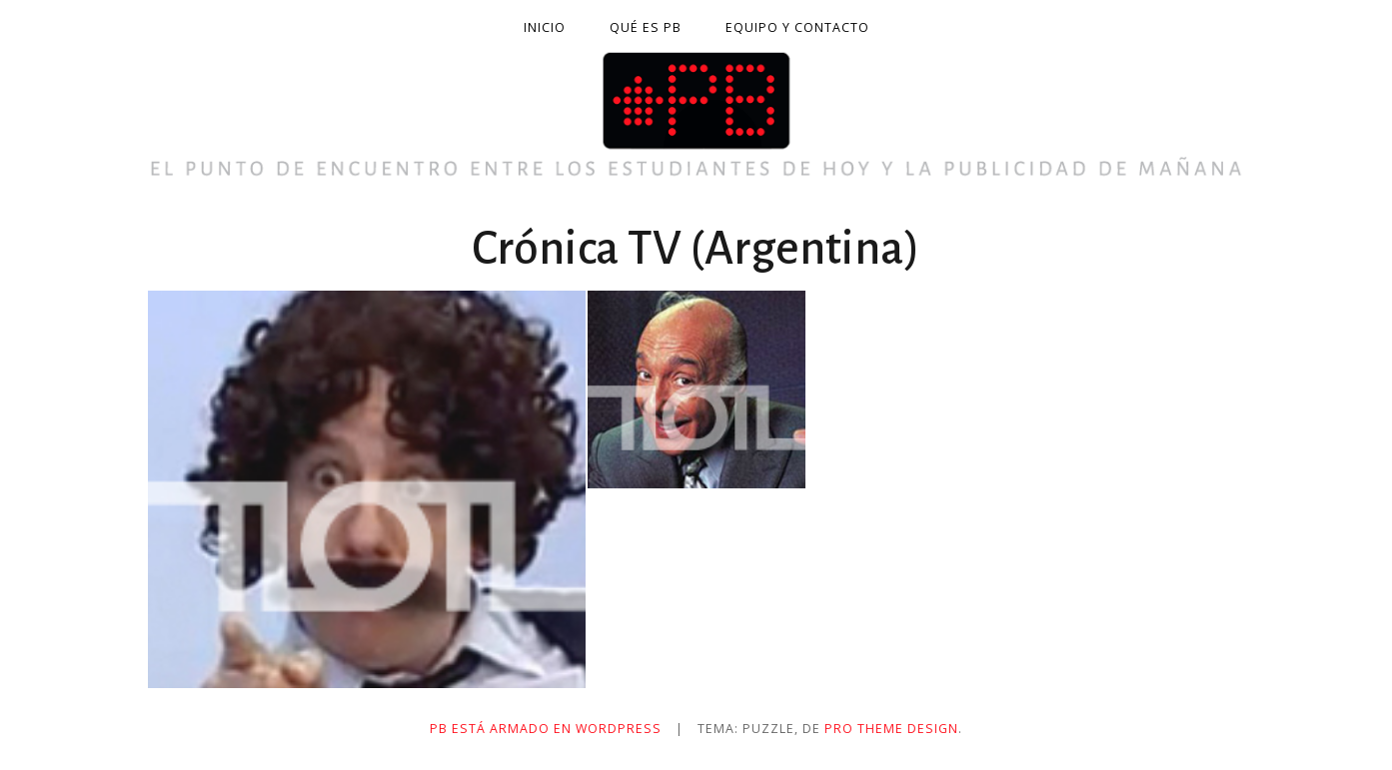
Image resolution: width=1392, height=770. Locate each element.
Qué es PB (646, 27)
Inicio (545, 27)
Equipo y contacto (797, 27)
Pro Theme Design (891, 728)
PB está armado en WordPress (546, 728)
